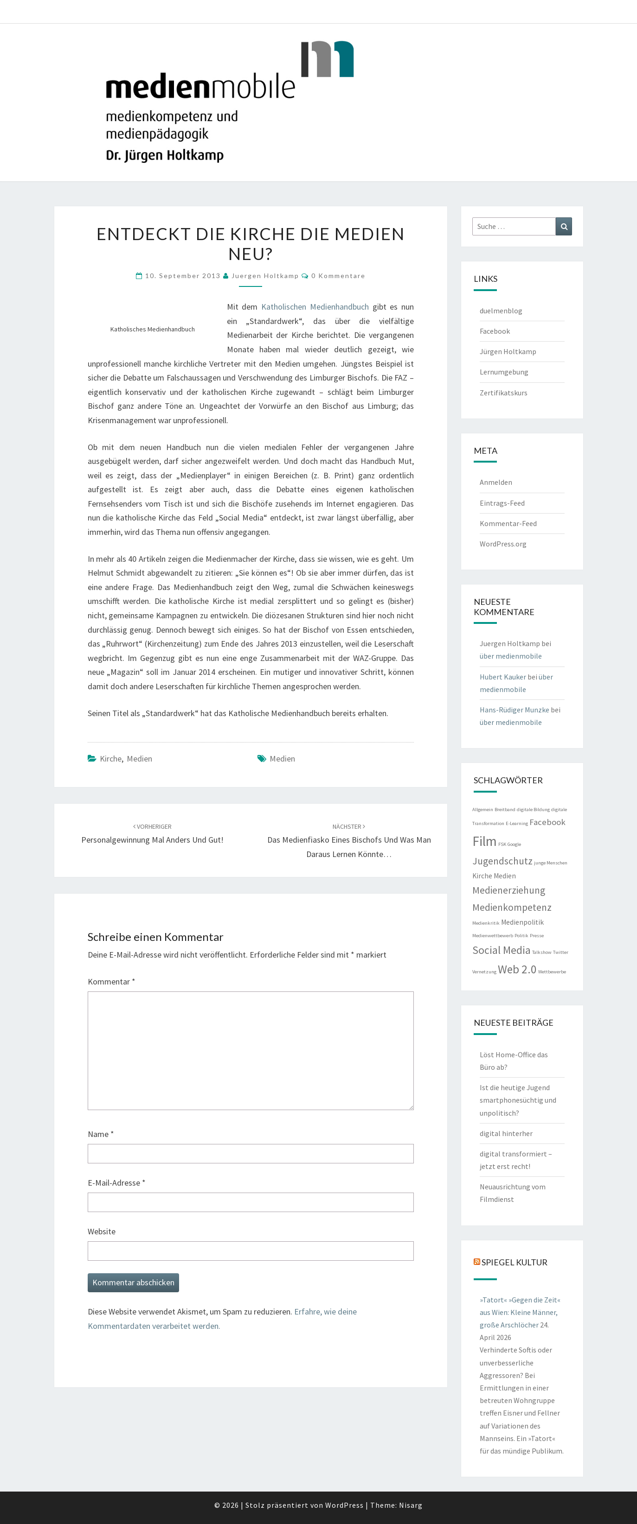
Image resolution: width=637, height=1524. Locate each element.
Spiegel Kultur (514, 1262)
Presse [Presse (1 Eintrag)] (537, 936)
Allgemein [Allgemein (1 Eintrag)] (482, 809)
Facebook (495, 331)
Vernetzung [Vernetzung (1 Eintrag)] (484, 972)
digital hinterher (506, 1133)
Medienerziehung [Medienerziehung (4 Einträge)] (508, 890)
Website (102, 1231)
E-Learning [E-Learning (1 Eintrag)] (517, 823)
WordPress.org (503, 543)
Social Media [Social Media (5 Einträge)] (501, 950)
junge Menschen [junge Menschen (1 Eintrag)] (550, 863)
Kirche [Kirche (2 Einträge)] (482, 875)
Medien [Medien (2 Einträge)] (505, 875)
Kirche (111, 758)
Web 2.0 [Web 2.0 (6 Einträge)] (517, 969)
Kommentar (111, 981)
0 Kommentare (338, 275)
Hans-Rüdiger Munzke (514, 709)
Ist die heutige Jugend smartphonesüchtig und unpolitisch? (518, 1100)
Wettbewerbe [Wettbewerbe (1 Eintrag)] (552, 972)
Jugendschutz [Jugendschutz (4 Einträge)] (502, 861)
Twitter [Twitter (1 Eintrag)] (560, 952)
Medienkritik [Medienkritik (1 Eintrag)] (486, 923)
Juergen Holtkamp (265, 275)
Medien (139, 758)
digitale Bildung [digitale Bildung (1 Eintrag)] (533, 809)
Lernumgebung (504, 371)
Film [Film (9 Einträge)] (484, 841)
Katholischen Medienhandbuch (315, 306)
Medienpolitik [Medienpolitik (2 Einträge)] (522, 922)
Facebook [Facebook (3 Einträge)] (547, 822)
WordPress (344, 1505)
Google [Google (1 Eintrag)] (514, 844)
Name (101, 1134)
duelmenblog (501, 310)
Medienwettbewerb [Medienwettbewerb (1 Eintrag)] (492, 936)
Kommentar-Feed (508, 523)
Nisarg (411, 1505)
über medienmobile (511, 655)
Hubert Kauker (503, 676)
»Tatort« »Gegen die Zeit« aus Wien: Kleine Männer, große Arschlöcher (520, 1312)
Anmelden (496, 482)
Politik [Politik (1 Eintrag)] (521, 936)
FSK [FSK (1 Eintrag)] (502, 844)
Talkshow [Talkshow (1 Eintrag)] (542, 952)
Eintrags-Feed (502, 503)
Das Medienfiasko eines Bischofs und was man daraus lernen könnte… (349, 840)
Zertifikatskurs (504, 392)
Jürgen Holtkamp (508, 351)
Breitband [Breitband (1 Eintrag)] (505, 809)
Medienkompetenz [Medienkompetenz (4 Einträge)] (512, 907)
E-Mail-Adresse (117, 1182)
